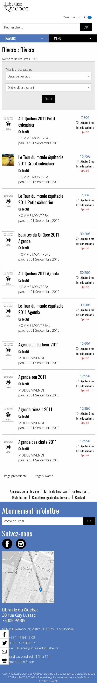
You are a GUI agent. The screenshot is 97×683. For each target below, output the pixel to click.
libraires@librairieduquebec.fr (37, 648)
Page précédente (15, 476)
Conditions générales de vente (51, 497)
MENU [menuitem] (57, 38)
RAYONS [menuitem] (10, 38)
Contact (80, 497)
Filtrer (48, 99)
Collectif (23, 131)
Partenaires (79, 491)
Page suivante (44, 476)
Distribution (19, 497)
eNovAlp (53, 681)
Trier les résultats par (20, 70)
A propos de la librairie (24, 491)
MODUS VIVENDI (31, 358)
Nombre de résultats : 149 (19, 59)
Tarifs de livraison (55, 491)
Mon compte (72, 17)
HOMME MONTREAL (34, 138)
